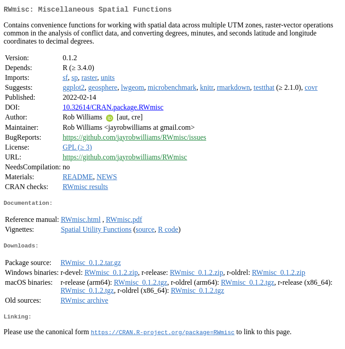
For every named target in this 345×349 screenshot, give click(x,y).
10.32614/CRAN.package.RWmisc (112, 109)
